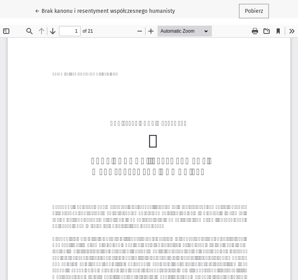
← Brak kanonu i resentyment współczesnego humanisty (105, 10)
